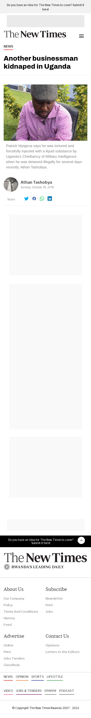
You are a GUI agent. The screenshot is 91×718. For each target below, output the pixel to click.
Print (49, 605)
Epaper (50, 691)
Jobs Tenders (14, 658)
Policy (8, 605)
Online (8, 645)
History (9, 618)
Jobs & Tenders (29, 691)
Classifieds (12, 665)
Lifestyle (55, 676)
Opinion (22, 676)
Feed (8, 625)
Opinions (52, 645)
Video (8, 691)
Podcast (66, 691)
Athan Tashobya (36, 182)
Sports (37, 676)
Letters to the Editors (63, 652)
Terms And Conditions (21, 611)
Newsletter (54, 598)
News (8, 46)
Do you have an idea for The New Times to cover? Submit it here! (40, 541)
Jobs (49, 611)
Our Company (14, 598)
